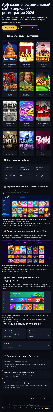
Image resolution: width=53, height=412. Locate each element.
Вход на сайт (9, 28)
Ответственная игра (18, 398)
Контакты (26, 401)
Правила (7, 398)
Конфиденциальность (33, 398)
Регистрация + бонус (28, 28)
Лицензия (45, 398)
